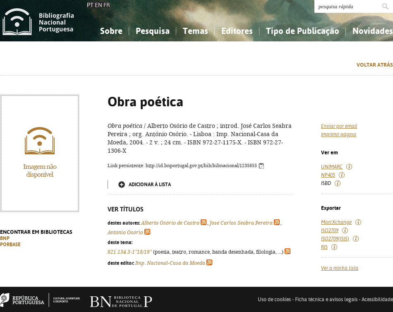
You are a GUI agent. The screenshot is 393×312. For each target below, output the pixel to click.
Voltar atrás (375, 65)
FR (106, 5)
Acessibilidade (377, 299)
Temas (195, 31)
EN (98, 5)
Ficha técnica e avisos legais (326, 299)
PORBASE (10, 244)
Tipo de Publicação (302, 31)
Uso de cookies (274, 299)
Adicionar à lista (150, 184)
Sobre (111, 31)
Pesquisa (153, 31)
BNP (5, 238)
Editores (237, 31)
